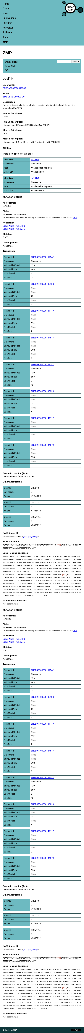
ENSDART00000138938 (42, 284)
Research (7, 22)
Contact (7, 8)
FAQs (6, 70)
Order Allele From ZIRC (14, 226)
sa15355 (35, 159)
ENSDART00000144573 (42, 337)
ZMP (5, 41)
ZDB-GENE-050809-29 (14, 96)
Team (5, 37)
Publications (9, 18)
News (5, 13)
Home (6, 3)
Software (7, 32)
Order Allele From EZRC (14, 229)
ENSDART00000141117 (42, 311)
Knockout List (10, 61)
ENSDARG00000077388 (14, 88)
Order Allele (10, 65)
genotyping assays (30, 537)
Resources (8, 27)
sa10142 (35, 178)
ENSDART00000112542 (42, 257)
